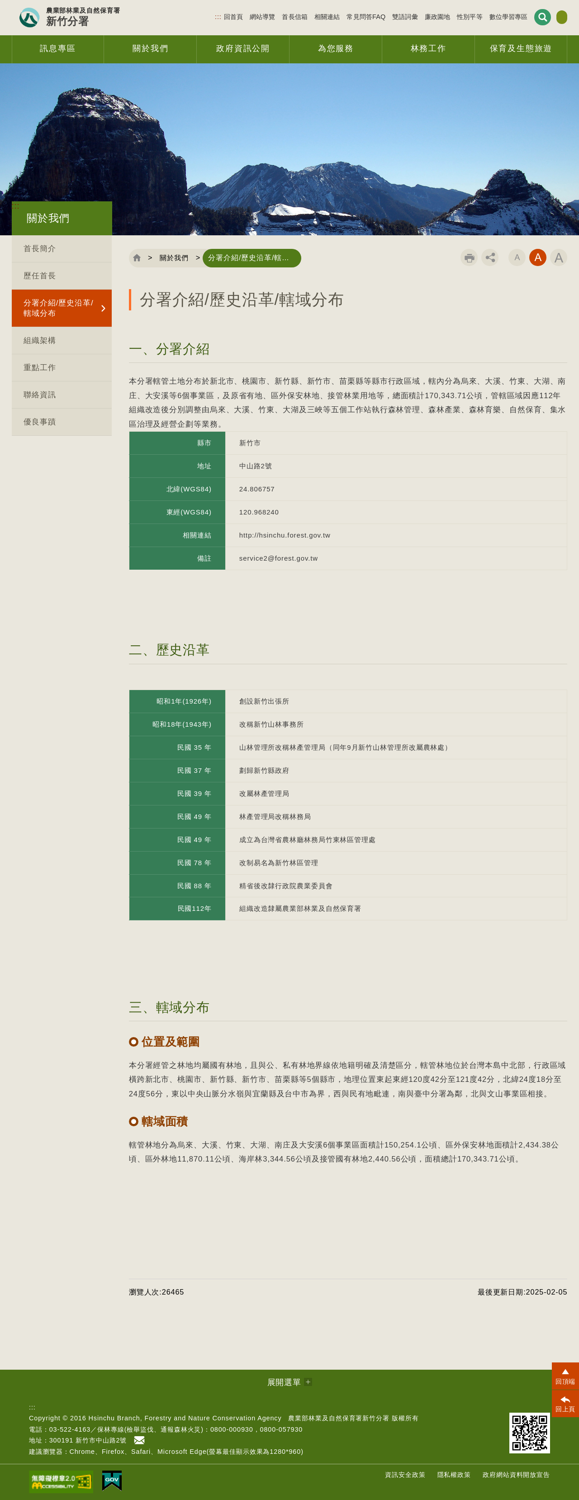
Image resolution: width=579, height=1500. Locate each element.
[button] (565, 1376)
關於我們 (176, 258)
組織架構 (40, 340)
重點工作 (40, 367)
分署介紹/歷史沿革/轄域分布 (59, 308)
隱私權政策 (454, 1474)
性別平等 (446, 16)
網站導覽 (239, 16)
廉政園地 (414, 16)
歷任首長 (40, 275)
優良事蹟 (40, 422)
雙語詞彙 (381, 16)
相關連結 (304, 16)
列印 (469, 257)
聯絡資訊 (40, 394)
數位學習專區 (484, 16)
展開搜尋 (519, 17)
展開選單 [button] (284, 1382)
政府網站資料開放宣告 (516, 1474)
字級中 (537, 257)
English (550, 17)
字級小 (517, 257)
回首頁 (209, 16)
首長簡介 (40, 248)
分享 (489, 257)
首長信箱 (271, 16)
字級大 (558, 257)
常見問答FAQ (342, 16)
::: (194, 16)
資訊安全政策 (405, 1474)
